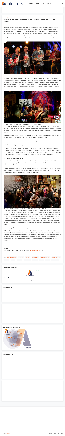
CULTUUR (21, 257)
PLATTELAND (27, 259)
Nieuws (31, 3)
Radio (37, 3)
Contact (49, 3)
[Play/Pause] (31, 280)
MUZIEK (13, 259)
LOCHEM (7, 259)
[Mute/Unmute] (34, 280)
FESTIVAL (28, 257)
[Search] (58, 3)
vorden (47, 259)
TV (43, 3)
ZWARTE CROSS (55, 259)
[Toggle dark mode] (62, 3)
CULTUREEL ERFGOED (11, 257)
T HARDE (41, 259)
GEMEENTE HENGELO (45, 257)
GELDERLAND (35, 257)
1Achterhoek (7, 433)
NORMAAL (19, 259)
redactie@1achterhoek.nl (36, 250)
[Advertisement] (32, 10)
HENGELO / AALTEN (7, 17)
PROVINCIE (35, 259)
